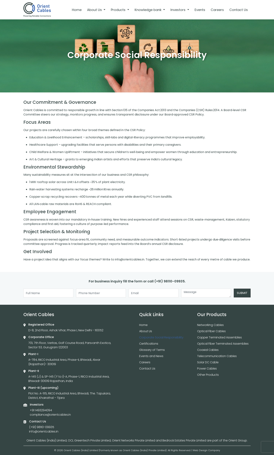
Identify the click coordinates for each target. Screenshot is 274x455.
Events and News (151, 356)
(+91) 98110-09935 (41, 427)
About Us (95, 10)
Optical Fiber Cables (211, 331)
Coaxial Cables (208, 350)
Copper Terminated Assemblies (219, 337)
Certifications (148, 344)
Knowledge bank (148, 10)
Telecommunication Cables (217, 356)
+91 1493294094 (41, 410)
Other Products (208, 375)
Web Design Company (206, 450)
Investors (178, 10)
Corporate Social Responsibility (161, 337)
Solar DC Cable (208, 362)
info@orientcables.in (43, 431)
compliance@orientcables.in (50, 415)
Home (77, 10)
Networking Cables (210, 325)
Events (200, 10)
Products (118, 10)
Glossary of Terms (152, 350)
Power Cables (207, 368)
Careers (217, 10)
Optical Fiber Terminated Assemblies (223, 344)
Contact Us (238, 10)
